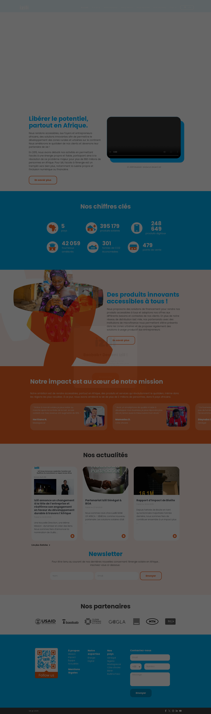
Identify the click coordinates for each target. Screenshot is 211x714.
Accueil (84, 7)
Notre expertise (110, 7)
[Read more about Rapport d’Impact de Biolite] (156, 533)
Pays (173, 7)
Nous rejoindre (143, 7)
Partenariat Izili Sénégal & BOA (103, 498)
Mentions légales (74, 668)
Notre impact (127, 7)
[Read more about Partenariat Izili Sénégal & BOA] (105, 533)
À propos (96, 7)
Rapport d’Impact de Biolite (155, 497)
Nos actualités (159, 7)
